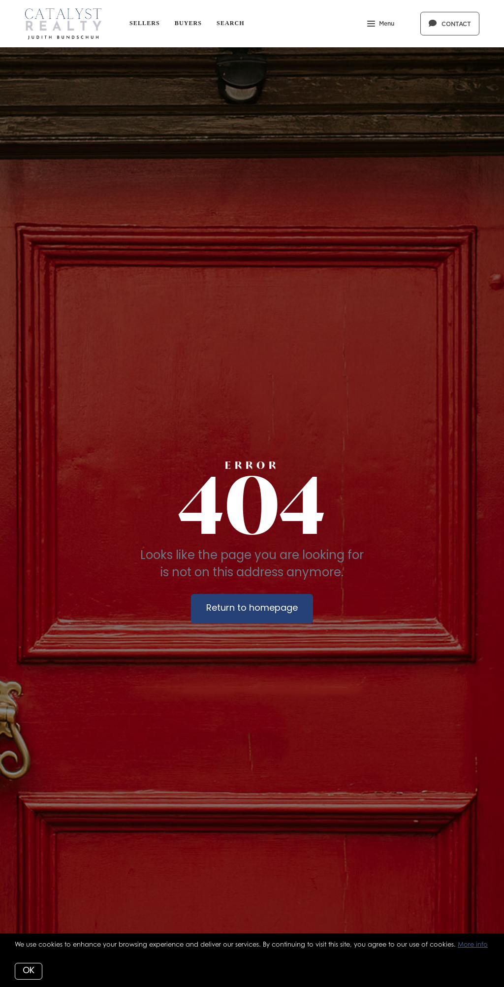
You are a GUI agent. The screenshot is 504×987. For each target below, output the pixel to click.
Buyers (188, 23)
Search (231, 23)
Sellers (144, 23)
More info (473, 944)
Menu (380, 24)
